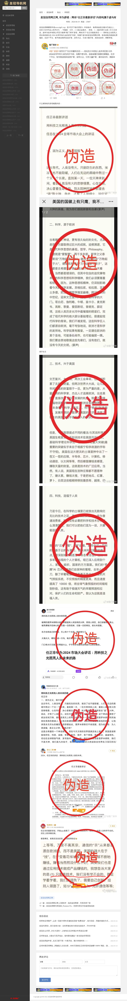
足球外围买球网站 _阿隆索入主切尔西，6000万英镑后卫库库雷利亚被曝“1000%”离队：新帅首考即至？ (78, 946)
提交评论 (45, 981)
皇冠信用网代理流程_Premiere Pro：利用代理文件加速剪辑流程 (70, 906)
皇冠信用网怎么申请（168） (11, 91)
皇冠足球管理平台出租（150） (12, 98)
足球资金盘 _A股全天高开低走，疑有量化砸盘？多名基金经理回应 (65, 936)
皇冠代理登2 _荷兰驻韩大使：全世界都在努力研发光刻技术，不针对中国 (67, 926)
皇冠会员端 (8, 30)
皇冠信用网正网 (47, 898)
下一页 (20, 135)
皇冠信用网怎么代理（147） (11, 109)
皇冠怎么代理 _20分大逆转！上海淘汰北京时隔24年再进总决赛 (63, 931)
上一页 (9, 135)
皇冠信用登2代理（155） (10, 94)
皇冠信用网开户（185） (10, 80)
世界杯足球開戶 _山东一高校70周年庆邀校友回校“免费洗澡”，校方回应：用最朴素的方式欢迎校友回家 (79, 921)
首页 (4, 21)
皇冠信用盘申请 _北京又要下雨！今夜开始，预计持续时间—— (63, 941)
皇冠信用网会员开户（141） (11, 112)
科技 (6, 64)
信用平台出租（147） (9, 105)
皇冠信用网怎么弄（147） (11, 102)
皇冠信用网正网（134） (10, 123)
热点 (6, 38)
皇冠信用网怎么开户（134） (11, 120)
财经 (6, 56)
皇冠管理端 (8, 25)
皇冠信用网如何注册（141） (11, 116)
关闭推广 (16, 998)
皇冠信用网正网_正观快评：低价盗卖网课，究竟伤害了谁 (68, 903)
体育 (6, 51)
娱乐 (6, 43)
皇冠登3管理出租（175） (10, 87)
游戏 (6, 69)
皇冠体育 (50, 12)
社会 (6, 47)
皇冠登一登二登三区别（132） (12, 127)
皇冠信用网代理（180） (10, 84)
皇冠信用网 (8, 34)
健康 (6, 60)
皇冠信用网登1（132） (9, 130)
